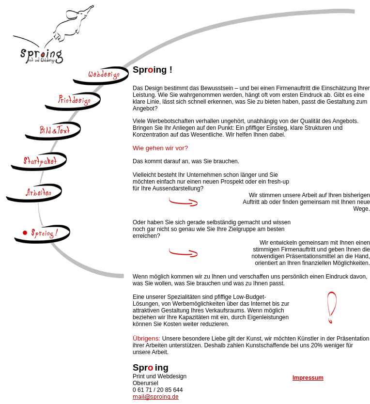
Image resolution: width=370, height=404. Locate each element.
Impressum (308, 377)
